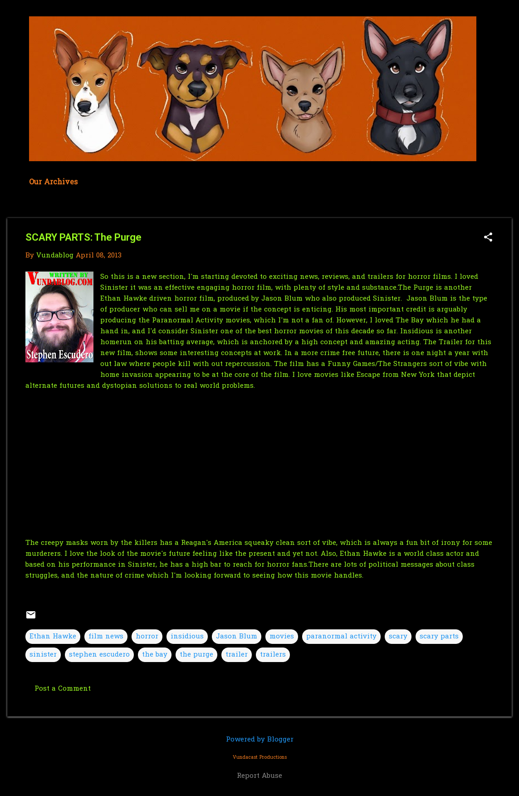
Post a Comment (62, 689)
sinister (43, 655)
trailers (273, 655)
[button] (488, 238)
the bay (154, 655)
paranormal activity (341, 637)
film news (105, 637)
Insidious (418, 331)
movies (281, 637)
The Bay (410, 321)
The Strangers (402, 364)
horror (147, 637)
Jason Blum (428, 299)
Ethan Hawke (123, 299)
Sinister (387, 299)
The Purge (415, 288)
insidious (187, 637)
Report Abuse (259, 776)
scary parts (439, 637)
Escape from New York (397, 375)
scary (398, 637)
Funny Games (351, 364)
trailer (236, 655)
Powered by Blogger (260, 740)
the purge (196, 655)
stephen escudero (99, 655)
